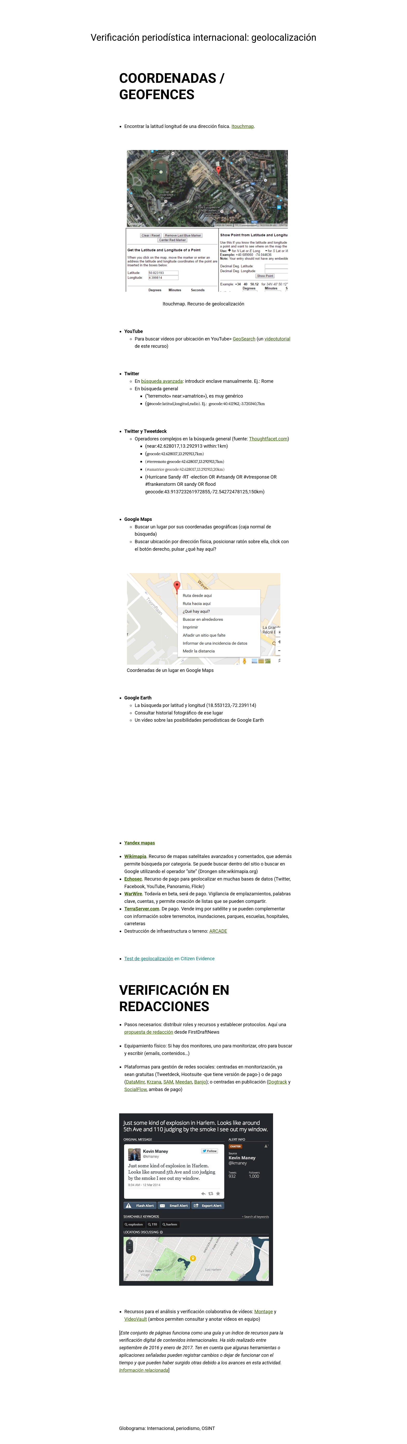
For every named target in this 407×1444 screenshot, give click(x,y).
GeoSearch (244, 339)
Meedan (183, 1082)
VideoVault (135, 1319)
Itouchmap (243, 126)
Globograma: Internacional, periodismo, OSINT (167, 1428)
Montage (263, 1311)
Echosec (133, 879)
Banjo (200, 1082)
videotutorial (277, 339)
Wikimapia (135, 856)
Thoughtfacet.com (268, 438)
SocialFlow (135, 1089)
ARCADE (218, 931)
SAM (168, 1082)
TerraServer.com (141, 908)
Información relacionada (143, 1370)
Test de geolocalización (148, 958)
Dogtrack (277, 1082)
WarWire (133, 893)
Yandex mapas (139, 843)
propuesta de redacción (148, 1032)
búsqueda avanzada (162, 381)
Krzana (154, 1082)
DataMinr (135, 1082)
